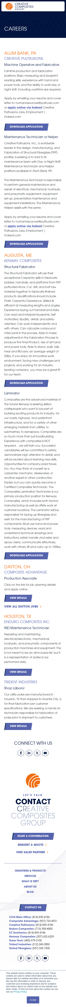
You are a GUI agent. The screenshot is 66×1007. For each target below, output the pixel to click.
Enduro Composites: (21, 929)
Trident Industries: (20, 944)
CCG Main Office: (20, 917)
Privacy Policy (20, 992)
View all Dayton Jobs (21, 606)
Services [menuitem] (30, 876)
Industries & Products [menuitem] (30, 871)
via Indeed (34, 107)
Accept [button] (33, 1000)
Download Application (26, 127)
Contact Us (33, 907)
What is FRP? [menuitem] (30, 881)
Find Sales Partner (30, 852)
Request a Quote (30, 845)
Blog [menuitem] (30, 892)
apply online (17, 107)
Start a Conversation (33, 836)
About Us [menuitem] (30, 887)
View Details (18, 598)
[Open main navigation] (57, 6)
